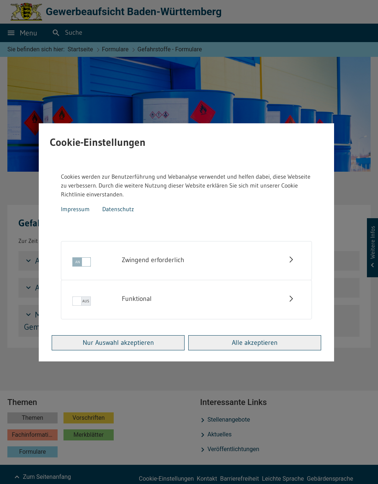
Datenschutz (118, 209)
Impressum (75, 209)
